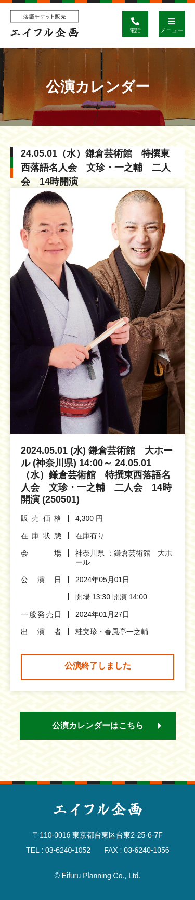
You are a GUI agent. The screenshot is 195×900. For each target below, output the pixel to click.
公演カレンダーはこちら (98, 725)
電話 (135, 22)
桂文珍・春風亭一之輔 (111, 631)
